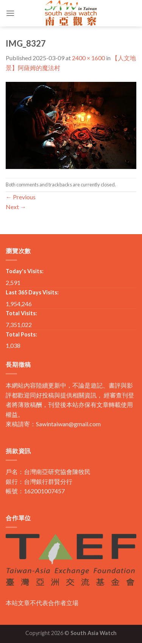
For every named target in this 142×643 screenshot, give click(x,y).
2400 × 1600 (88, 57)
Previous (21, 196)
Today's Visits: (25, 271)
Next (16, 206)
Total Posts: (21, 334)
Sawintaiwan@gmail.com (68, 423)
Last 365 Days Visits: (32, 292)
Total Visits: (21, 313)
